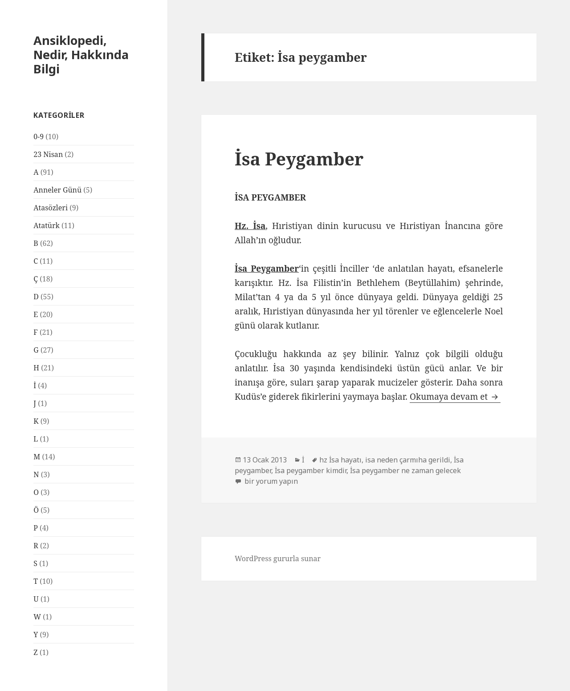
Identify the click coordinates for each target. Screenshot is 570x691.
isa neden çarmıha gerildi (407, 460)
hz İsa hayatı (340, 460)
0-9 (38, 136)
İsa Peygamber (299, 158)
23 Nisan (48, 154)
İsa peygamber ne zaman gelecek (405, 470)
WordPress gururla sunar (278, 558)
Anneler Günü (57, 190)
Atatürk (46, 225)
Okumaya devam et (455, 396)
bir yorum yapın (270, 481)
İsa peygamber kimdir (310, 470)
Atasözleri (50, 208)
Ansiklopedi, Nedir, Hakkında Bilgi (81, 54)
